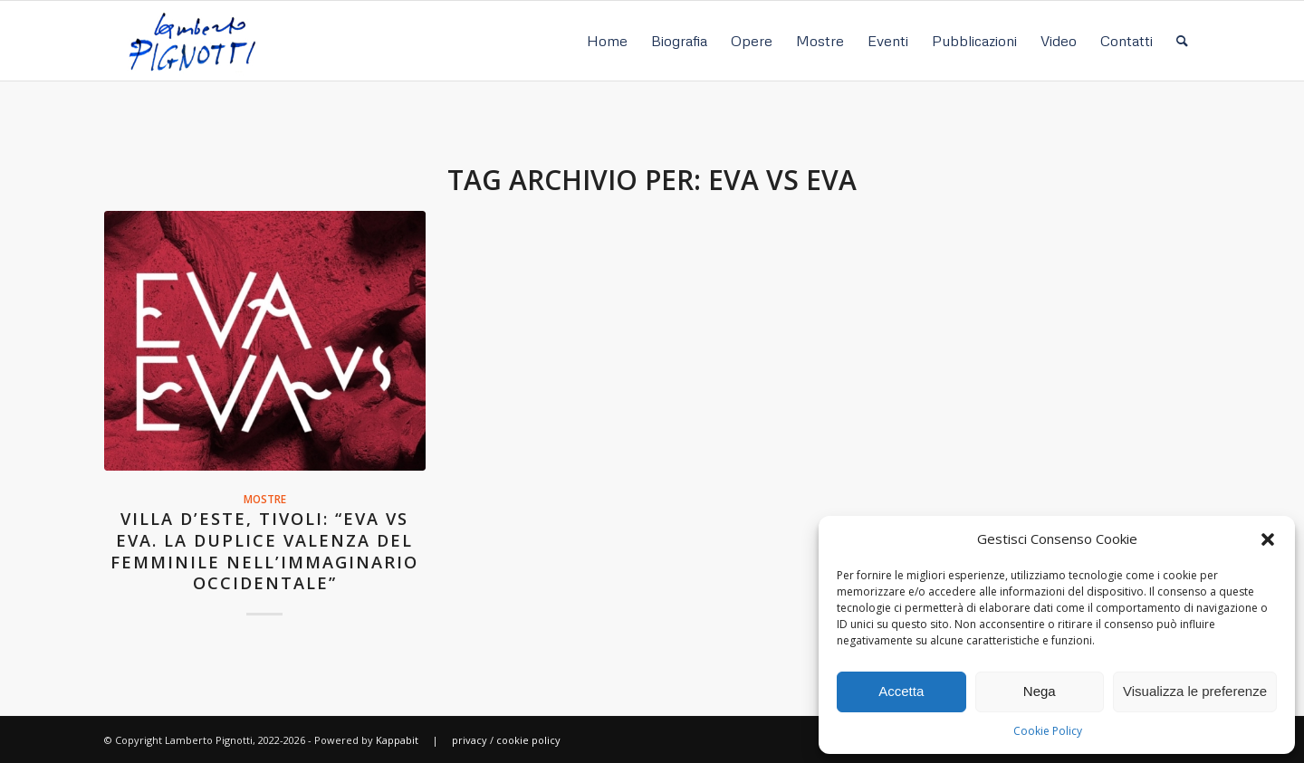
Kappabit (397, 740)
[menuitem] (607, 41)
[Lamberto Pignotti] (191, 41)
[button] (1268, 539)
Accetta (901, 691)
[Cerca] (1182, 41)
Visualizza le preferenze (1195, 691)
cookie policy (528, 740)
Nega (1039, 691)
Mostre (265, 498)
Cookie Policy (1047, 731)
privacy (469, 740)
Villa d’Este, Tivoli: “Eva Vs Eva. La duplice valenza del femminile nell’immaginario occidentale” (264, 551)
